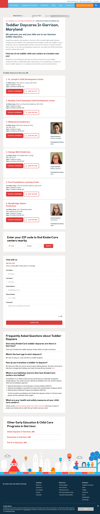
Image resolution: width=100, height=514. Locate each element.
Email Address (34, 289)
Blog (60, 5)
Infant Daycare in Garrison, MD (21, 432)
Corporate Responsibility (66, 494)
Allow (85, 509)
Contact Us (69, 5)
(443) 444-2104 (31, 112)
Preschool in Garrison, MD (19, 437)
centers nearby (84, 5)
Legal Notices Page (10, 511)
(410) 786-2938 (31, 194)
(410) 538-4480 (31, 219)
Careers (38, 492)
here (53, 368)
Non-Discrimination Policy (66, 492)
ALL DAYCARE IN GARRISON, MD (24, 21)
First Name (34, 273)
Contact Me (34, 322)
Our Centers (14, 5)
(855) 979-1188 (31, 166)
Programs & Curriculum (29, 5)
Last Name (34, 281)
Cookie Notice (27, 509)
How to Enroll (63, 487)
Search (48, 246)
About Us (38, 485)
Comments (9, 302)
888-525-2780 (10, 263)
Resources (44, 5)
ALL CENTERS (10, 21)
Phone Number (34, 297)
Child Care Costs (64, 490)
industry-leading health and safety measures (30, 406)
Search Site (96, 5)
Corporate (38, 494)
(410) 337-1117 (31, 91)
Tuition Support (63, 485)
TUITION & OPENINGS (15, 91)
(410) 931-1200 (31, 135)
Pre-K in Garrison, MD (17, 442)
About (54, 5)
